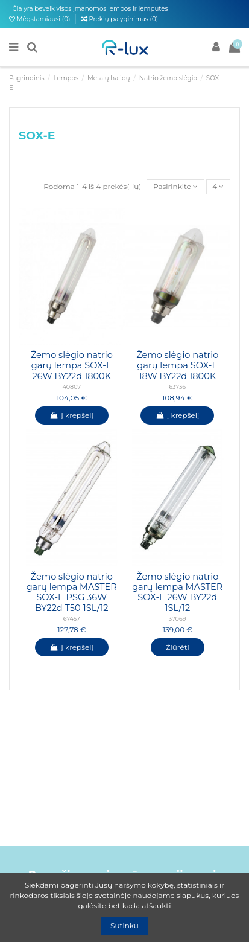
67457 (71, 618)
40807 (71, 386)
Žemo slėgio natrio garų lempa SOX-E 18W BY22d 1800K (177, 366)
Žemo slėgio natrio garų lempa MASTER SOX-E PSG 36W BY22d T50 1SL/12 (72, 592)
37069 (177, 618)
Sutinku (124, 925)
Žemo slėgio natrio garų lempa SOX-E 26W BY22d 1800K (72, 366)
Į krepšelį (71, 415)
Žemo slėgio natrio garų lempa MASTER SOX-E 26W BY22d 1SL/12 (177, 592)
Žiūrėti (177, 647)
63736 (177, 386)
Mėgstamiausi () (40, 19)
